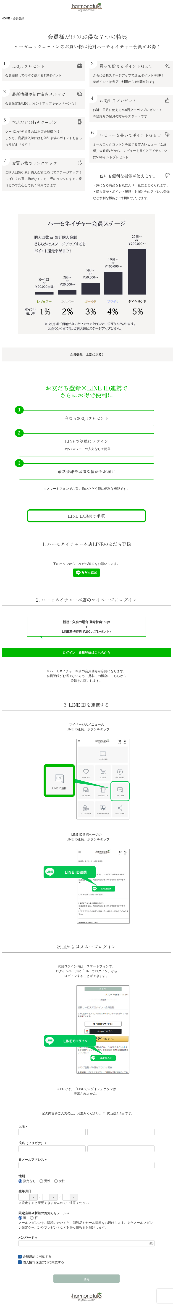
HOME (6, 18)
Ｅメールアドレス (33, 1159)
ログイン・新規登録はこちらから (86, 652)
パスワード (28, 1238)
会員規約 (29, 1256)
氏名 (23, 1126)
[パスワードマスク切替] (151, 1243)
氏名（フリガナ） (33, 1143)
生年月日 (24, 1191)
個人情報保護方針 (35, 1262)
